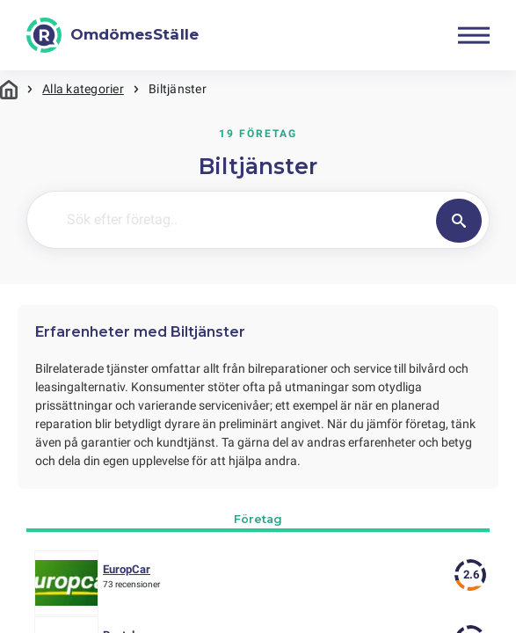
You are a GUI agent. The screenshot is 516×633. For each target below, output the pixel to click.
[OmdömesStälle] (112, 35)
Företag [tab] (258, 519)
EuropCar (126, 569)
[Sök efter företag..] (269, 220)
